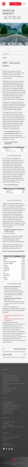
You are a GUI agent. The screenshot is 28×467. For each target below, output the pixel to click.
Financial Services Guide (8, 422)
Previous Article (14, 349)
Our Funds (15, 3)
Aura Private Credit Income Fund (11, 408)
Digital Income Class (8, 411)
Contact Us (5, 393)
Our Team (5, 385)
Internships (5, 386)
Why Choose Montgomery (9, 375)
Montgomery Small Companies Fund (12, 405)
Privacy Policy (6, 423)
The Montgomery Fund (8, 401)
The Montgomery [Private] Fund (11, 406)
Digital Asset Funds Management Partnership (14, 383)
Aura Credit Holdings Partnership (11, 377)
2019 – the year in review (15, 18)
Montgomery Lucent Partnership (11, 378)
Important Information (8, 425)
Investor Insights (12, 16)
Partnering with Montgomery (10, 388)
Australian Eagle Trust (8, 403)
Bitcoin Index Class (7, 413)
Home (5, 16)
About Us (5, 373)
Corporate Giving (7, 390)
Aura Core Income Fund (8, 410)
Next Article (14, 354)
